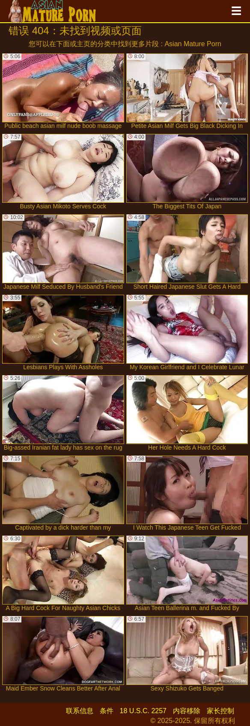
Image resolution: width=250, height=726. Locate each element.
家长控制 (220, 710)
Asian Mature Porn (192, 43)
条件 (106, 710)
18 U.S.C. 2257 (143, 710)
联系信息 (79, 710)
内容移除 (186, 710)
